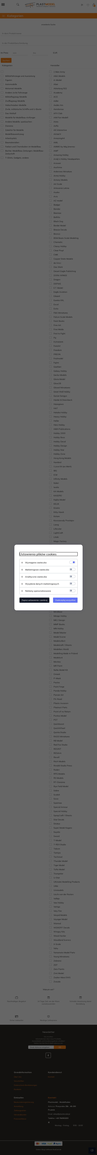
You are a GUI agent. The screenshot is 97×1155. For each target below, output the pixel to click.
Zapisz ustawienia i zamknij (34, 600)
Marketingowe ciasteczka (37, 569)
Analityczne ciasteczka (36, 576)
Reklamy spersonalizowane (38, 591)
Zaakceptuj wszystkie (65, 600)
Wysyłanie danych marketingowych (42, 584)
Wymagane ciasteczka (35, 562)
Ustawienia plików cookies (37, 554)
